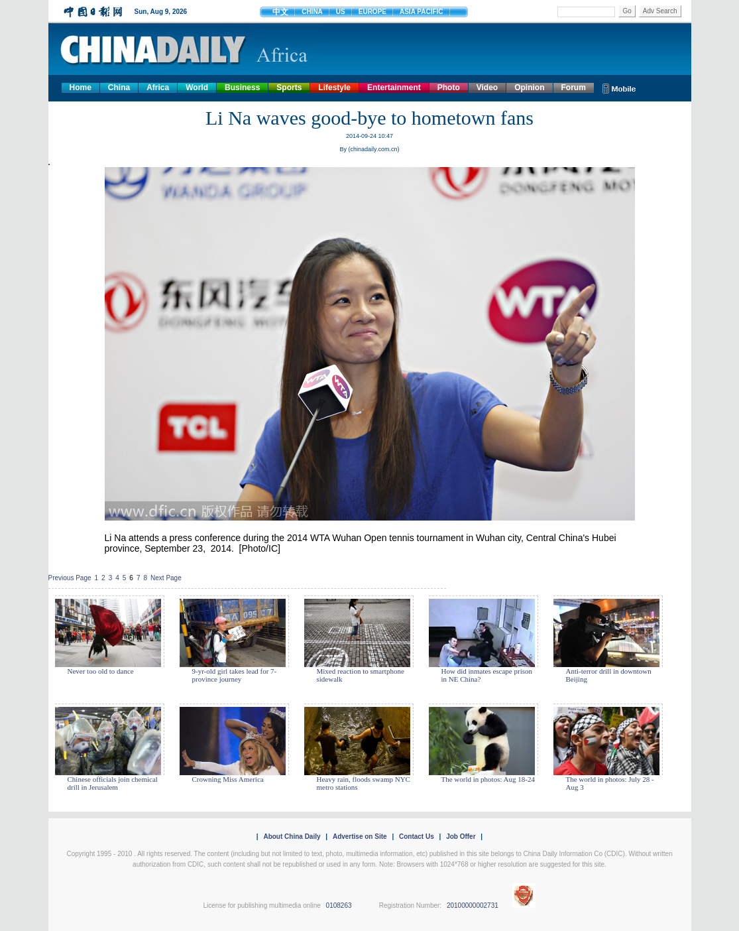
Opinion (529, 87)
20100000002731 (472, 905)
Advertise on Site (360, 836)
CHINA (312, 11)
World (197, 87)
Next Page (166, 578)
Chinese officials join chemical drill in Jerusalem (113, 783)
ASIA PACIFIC (421, 11)
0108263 (339, 905)
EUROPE (372, 11)
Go (626, 11)
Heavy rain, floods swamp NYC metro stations (363, 783)
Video (487, 87)
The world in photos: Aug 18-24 (488, 779)
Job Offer (460, 836)
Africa (157, 87)
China (119, 87)
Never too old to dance (101, 671)
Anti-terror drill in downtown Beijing (609, 675)
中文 (280, 12)
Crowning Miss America (228, 779)
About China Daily (291, 836)
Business (242, 87)
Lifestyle (334, 87)
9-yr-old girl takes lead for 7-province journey (234, 675)
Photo (448, 87)
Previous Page (69, 578)
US (340, 11)
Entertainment (394, 87)
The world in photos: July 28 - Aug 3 (610, 783)
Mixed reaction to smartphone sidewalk (360, 675)
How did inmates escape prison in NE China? (486, 675)
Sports (289, 87)
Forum (573, 87)
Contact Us (416, 836)
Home (80, 87)
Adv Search (660, 11)
